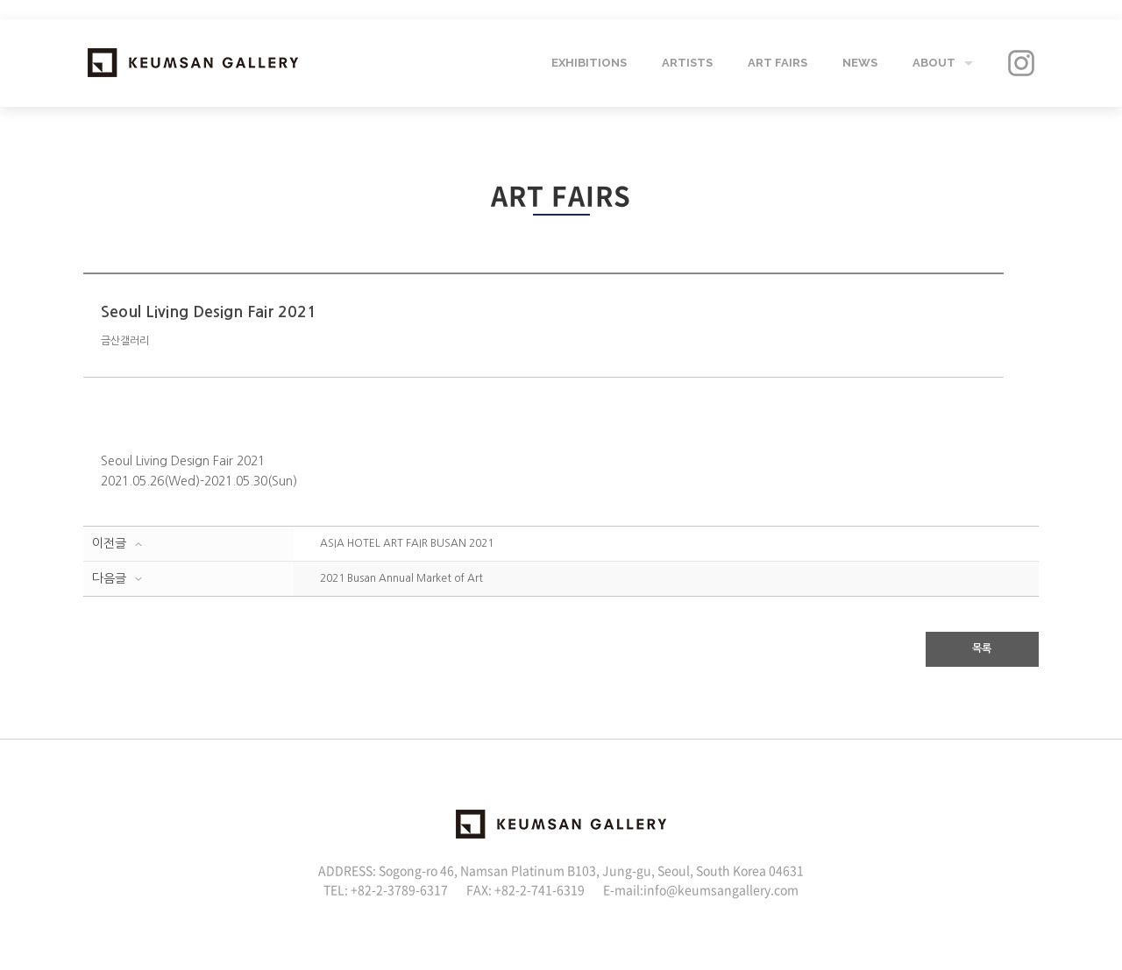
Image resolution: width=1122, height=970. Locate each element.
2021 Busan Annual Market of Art (401, 578)
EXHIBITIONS (589, 62)
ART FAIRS (777, 62)
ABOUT (934, 62)
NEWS (859, 62)
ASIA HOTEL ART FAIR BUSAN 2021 (407, 543)
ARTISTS (687, 62)
